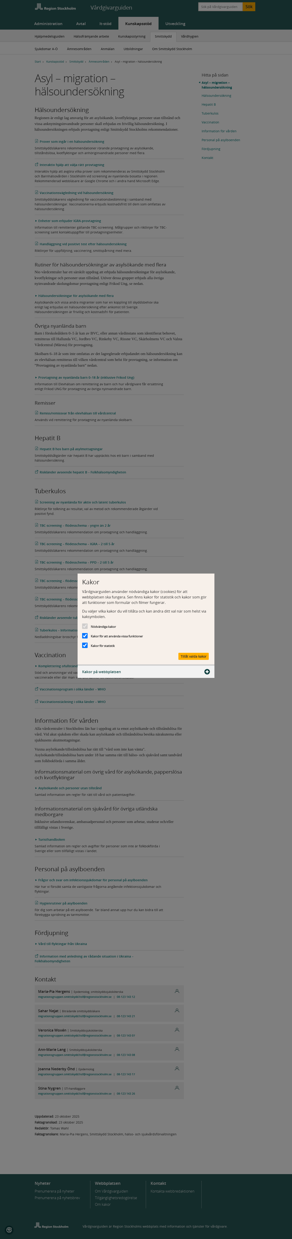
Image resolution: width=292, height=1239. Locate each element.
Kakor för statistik (103, 646)
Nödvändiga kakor (103, 626)
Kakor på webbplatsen (146, 671)
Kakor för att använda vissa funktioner (117, 636)
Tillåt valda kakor (193, 656)
